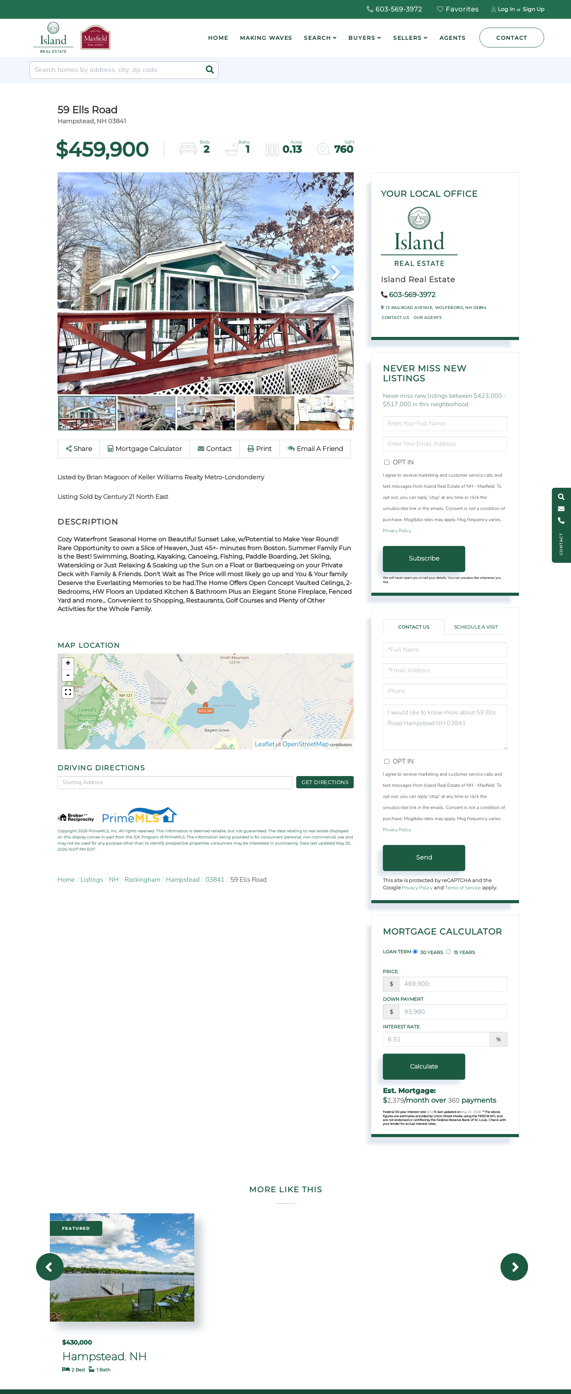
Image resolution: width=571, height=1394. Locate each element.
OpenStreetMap (305, 744)
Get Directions (325, 782)
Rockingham (142, 879)
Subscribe (424, 558)
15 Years (460, 952)
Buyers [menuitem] (361, 37)
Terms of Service (463, 887)
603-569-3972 (394, 9)
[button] (209, 70)
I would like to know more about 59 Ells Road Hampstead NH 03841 (445, 727)
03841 (215, 879)
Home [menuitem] (218, 37)
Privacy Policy (396, 531)
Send (424, 857)
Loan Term (397, 951)
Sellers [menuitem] (407, 37)
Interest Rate (401, 1027)
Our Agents (427, 317)
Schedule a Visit (476, 627)
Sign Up (533, 9)
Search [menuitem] (317, 37)
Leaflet (265, 744)
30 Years (428, 952)
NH (114, 879)
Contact (511, 37)
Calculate (424, 1066)
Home (66, 879)
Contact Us (395, 317)
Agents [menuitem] (453, 37)
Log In (506, 9)
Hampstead (183, 879)
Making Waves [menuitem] (266, 37)
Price (390, 971)
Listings (91, 879)
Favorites (458, 9)
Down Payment (403, 999)
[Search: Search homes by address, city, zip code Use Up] (124, 70)
